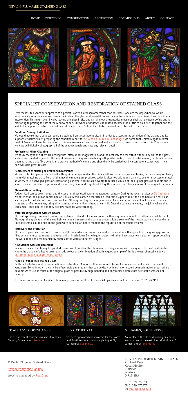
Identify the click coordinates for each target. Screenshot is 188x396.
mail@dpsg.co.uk (140, 388)
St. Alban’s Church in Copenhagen (104, 139)
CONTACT (167, 18)
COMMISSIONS (129, 18)
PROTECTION (104, 18)
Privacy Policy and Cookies (25, 368)
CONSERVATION (78, 18)
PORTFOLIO (53, 18)
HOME (35, 18)
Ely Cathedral (161, 193)
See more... (39, 340)
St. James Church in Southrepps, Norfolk (38, 255)
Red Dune (41, 375)
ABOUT (150, 18)
